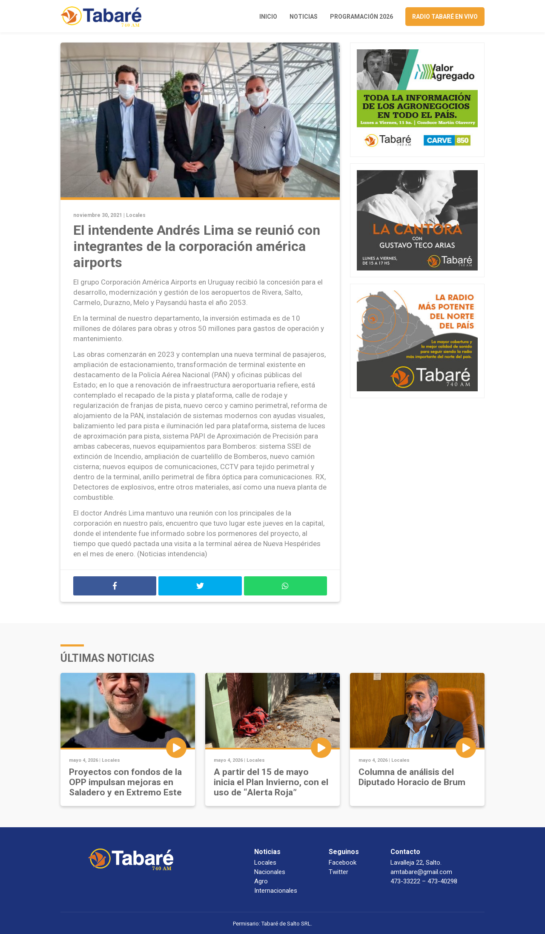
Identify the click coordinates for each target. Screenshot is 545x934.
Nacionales (269, 872)
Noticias (304, 16)
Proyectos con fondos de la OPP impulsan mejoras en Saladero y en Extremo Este (125, 782)
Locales (136, 215)
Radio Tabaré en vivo (445, 16)
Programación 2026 (361, 16)
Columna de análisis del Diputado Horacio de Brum (412, 777)
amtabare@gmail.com (421, 872)
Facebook (342, 862)
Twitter (338, 872)
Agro (261, 881)
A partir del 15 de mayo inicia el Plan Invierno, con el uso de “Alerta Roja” (271, 782)
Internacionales (275, 890)
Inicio (268, 16)
